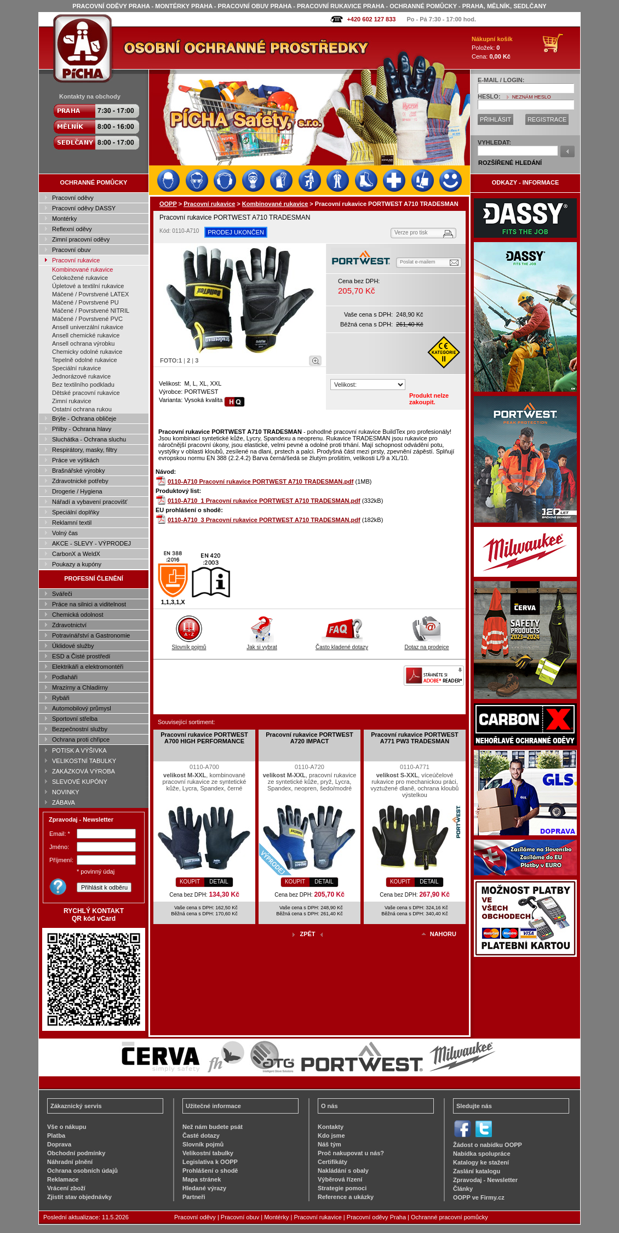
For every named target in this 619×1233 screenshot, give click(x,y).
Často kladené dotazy (342, 644)
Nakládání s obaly (343, 1170)
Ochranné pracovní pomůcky (449, 1217)
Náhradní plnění (70, 1162)
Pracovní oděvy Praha (376, 1217)
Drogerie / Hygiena (77, 491)
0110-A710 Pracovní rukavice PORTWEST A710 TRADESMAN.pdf (260, 481)
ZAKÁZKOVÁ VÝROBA (83, 771)
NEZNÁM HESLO (531, 97)
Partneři (193, 1197)
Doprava (59, 1144)
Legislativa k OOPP (210, 1162)
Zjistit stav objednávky (79, 1197)
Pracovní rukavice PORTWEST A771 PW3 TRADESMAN (414, 737)
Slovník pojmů (189, 644)
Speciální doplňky (75, 512)
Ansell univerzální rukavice (87, 327)
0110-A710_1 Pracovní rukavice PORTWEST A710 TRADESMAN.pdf (264, 500)
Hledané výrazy (204, 1188)
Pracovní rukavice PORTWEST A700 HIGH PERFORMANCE (204, 737)
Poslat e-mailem (417, 262)
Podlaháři (64, 677)
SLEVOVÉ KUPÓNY (79, 781)
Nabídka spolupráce (482, 1153)
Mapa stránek (201, 1179)
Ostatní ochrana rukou (82, 409)
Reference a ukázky (346, 1197)
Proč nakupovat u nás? (351, 1153)
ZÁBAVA (63, 802)
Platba (56, 1135)
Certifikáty (332, 1162)
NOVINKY (65, 792)
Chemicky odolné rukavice (87, 351)
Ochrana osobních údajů (82, 1170)
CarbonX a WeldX (76, 553)
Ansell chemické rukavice (86, 335)
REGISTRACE (547, 119)
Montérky (64, 218)
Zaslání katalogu (476, 1171)
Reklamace (63, 1179)
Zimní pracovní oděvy (81, 239)
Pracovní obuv (71, 249)
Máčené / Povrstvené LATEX (90, 294)
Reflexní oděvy (72, 229)
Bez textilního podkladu (83, 384)
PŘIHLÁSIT (495, 119)
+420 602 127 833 (371, 19)
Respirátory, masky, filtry (84, 449)
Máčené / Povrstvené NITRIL (90, 310)
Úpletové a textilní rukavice (88, 286)
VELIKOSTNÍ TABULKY (84, 761)
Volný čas (65, 533)
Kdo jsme (331, 1135)
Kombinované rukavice (82, 269)
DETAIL (218, 882)
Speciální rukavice (76, 368)
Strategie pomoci (342, 1188)
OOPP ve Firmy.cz (479, 1197)
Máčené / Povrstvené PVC (87, 319)
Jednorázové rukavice (81, 376)
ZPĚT (307, 934)
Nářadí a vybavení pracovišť (89, 501)
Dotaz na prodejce (426, 644)
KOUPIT (190, 882)
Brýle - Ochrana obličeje (84, 418)
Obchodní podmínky (76, 1153)
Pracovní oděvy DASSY (84, 208)
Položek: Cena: (492, 48)
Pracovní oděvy (73, 197)
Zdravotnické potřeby (80, 481)
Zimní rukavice (71, 401)
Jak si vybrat (262, 644)
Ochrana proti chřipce (81, 739)
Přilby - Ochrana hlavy (81, 429)
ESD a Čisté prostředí (81, 656)
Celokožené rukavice (80, 277)
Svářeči (62, 593)
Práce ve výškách (75, 460)
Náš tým (329, 1144)
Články (463, 1188)
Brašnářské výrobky (78, 470)
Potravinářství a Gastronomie (91, 635)
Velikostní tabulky (207, 1153)
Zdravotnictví (69, 625)
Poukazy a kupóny (76, 564)
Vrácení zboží (66, 1188)
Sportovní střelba (75, 718)
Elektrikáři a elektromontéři (87, 666)
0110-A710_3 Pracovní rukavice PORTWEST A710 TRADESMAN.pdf (264, 520)
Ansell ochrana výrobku (83, 343)
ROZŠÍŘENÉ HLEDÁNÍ (510, 162)
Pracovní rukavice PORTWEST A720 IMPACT (309, 737)
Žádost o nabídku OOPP (487, 1145)
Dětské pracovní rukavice (86, 392)
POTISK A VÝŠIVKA (79, 750)
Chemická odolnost (78, 614)
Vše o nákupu (67, 1126)
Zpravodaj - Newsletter (485, 1180)
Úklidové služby (73, 646)
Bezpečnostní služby (79, 729)
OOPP (168, 203)
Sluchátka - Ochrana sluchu (89, 439)
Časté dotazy (201, 1135)
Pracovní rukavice (76, 260)
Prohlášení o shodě (210, 1170)
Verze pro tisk (411, 233)
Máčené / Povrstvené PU (85, 302)
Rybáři (61, 698)
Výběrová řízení (340, 1179)
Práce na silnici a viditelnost (89, 604)
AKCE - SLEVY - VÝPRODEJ (91, 543)
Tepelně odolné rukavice (84, 360)
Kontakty (330, 1126)
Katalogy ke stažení (481, 1162)
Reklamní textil (71, 522)
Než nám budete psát (212, 1126)
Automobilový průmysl (81, 708)
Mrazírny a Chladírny (80, 687)
